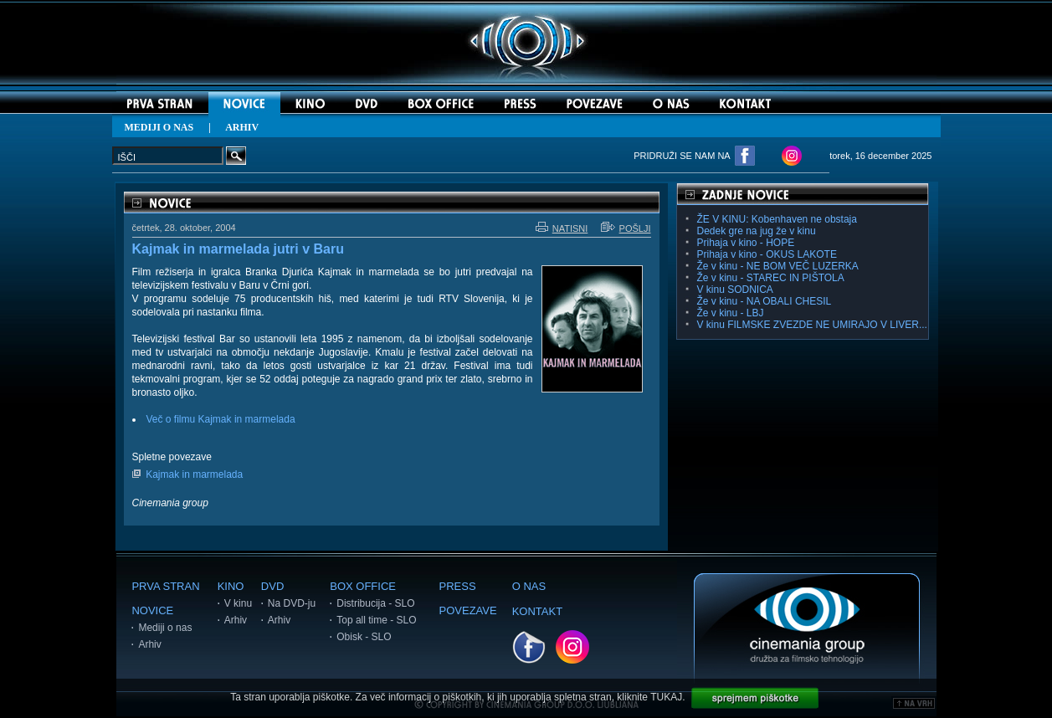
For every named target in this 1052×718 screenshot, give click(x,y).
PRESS (457, 586)
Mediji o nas (165, 627)
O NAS (529, 586)
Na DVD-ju (292, 603)
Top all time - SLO (376, 620)
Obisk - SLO (363, 637)
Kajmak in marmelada (194, 474)
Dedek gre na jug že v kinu (756, 231)
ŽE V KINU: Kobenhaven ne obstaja (777, 219)
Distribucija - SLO (375, 603)
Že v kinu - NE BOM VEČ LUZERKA (778, 266)
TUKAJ (666, 697)
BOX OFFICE (363, 586)
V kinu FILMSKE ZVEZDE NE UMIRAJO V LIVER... (812, 325)
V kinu (238, 603)
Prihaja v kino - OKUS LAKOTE (767, 254)
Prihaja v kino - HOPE (746, 243)
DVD (272, 586)
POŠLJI (626, 228)
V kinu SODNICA (735, 289)
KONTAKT (537, 611)
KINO (231, 586)
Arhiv (149, 644)
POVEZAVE (468, 610)
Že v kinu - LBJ (730, 313)
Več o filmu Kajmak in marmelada (220, 419)
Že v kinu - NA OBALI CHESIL (764, 301)
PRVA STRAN (165, 586)
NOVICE (152, 610)
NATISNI (562, 228)
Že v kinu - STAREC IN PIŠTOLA (770, 278)
